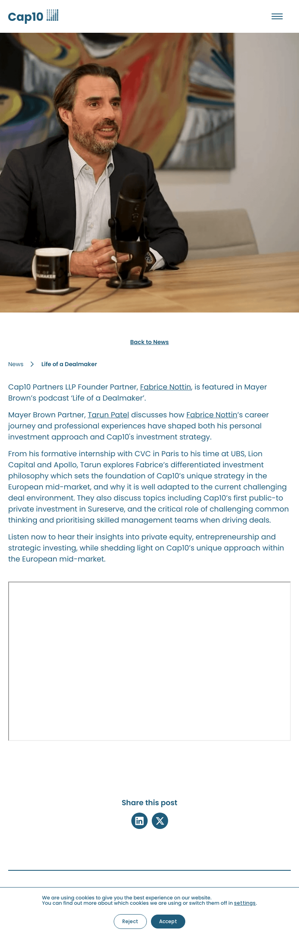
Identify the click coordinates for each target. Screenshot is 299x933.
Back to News (149, 342)
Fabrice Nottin (165, 387)
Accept (168, 921)
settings (245, 903)
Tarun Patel (108, 415)
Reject (130, 921)
